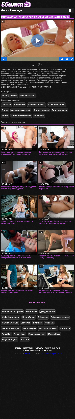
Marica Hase (54, 334)
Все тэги (56, 348)
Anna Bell (6, 334)
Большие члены (28, 96)
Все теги (25, 340)
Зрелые (13, 96)
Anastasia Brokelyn (48, 328)
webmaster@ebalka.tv (52, 354)
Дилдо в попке (47, 312)
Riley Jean (43, 317)
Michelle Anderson (11, 317)
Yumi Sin (49, 323)
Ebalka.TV (29, 354)
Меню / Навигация (12, 10)
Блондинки (19, 104)
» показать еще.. (37, 302)
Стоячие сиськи (59, 110)
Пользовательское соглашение (37, 350)
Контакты (38, 348)
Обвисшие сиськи (60, 317)
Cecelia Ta (65, 328)
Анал (4, 96)
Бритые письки (41, 110)
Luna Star (6, 104)
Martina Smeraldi (10, 323)
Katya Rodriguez (10, 340)
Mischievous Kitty (36, 334)
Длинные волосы (36, 104)
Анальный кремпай (20, 110)
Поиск (48, 348)
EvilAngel (37, 323)
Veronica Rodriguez (11, 328)
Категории (28, 348)
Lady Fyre (25, 323)
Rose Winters (28, 317)
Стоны (5, 110)
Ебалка (18, 348)
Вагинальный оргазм (12, 312)
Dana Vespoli (29, 328)
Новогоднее (31, 312)
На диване (39, 116)
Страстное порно (56, 104)
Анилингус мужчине (21, 116)
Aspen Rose (19, 334)
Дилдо (5, 116)
